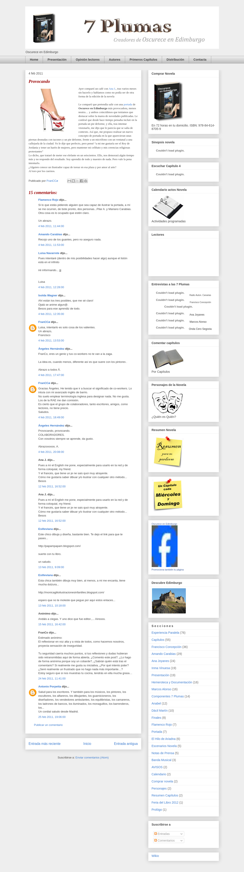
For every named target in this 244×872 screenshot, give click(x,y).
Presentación (56, 59)
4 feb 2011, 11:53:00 (51, 244)
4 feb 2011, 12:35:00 (51, 314)
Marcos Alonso (198, 321)
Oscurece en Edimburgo (164, 524)
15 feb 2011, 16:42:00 (52, 624)
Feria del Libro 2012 (165, 802)
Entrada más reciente (45, 744)
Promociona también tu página (168, 569)
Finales (156, 717)
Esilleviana (45, 529)
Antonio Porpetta (49, 686)
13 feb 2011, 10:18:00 (52, 605)
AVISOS (157, 767)
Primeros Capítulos (143, 59)
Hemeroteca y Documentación (172, 682)
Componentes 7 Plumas (168, 696)
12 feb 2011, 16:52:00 (52, 486)
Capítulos (158, 639)
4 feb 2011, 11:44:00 (51, 226)
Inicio (87, 744)
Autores (114, 59)
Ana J (112, 88)
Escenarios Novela (164, 746)
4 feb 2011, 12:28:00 (51, 287)
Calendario (159, 774)
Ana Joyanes (197, 314)
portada (128, 104)
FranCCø (44, 322)
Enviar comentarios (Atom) (92, 757)
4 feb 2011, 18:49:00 (51, 417)
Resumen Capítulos (165, 795)
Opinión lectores (87, 59)
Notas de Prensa (163, 753)
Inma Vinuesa (161, 668)
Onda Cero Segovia (200, 328)
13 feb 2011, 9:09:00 (51, 567)
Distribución (175, 59)
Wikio (155, 856)
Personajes (159, 788)
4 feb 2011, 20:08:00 (51, 451)
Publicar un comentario (48, 725)
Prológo (157, 809)
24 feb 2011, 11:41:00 (52, 678)
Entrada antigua (126, 744)
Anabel (156, 703)
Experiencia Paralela (165, 632)
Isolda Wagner (47, 295)
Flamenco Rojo (48, 199)
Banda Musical (162, 760)
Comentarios (164, 840)
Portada (157, 731)
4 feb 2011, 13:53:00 (51, 340)
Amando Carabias (50, 234)
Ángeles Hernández (51, 348)
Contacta (200, 59)
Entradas (162, 834)
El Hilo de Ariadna (164, 739)
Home (34, 59)
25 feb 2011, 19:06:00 (52, 717)
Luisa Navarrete (49, 253)
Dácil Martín (160, 710)
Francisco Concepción (167, 647)
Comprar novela (162, 781)
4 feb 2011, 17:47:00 (51, 375)
